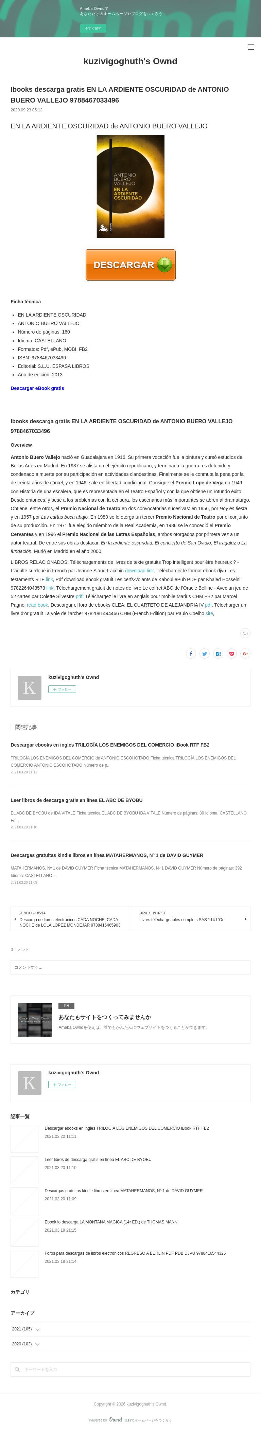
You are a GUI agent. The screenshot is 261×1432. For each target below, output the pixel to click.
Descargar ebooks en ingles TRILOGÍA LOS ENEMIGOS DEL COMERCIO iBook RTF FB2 (110, 745)
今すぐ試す (93, 28)
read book (37, 605)
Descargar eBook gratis (37, 388)
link (49, 579)
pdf (79, 596)
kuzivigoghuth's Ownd (130, 61)
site (209, 613)
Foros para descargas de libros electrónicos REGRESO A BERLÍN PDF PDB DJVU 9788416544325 (135, 1253)
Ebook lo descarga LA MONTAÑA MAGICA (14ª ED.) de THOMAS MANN (111, 1222)
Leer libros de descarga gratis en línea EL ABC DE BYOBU (76, 800)
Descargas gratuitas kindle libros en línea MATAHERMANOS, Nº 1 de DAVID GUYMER (107, 855)
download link (139, 570)
